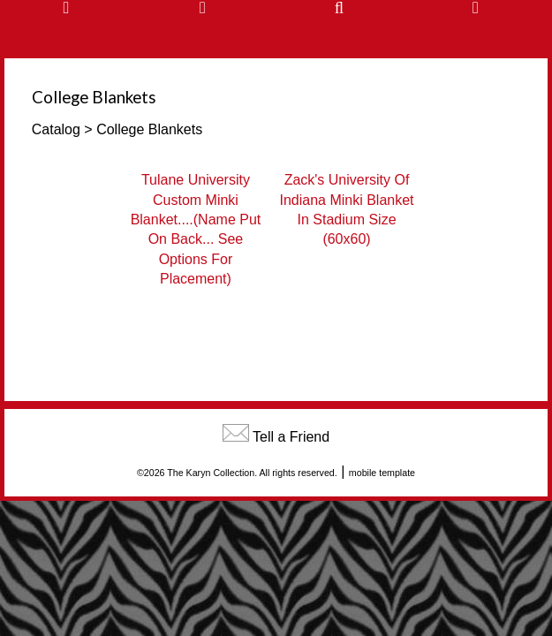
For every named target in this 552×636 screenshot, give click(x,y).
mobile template (382, 472)
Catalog (56, 129)
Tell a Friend (291, 436)
